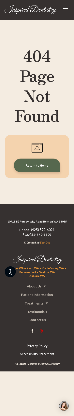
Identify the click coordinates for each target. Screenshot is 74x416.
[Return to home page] (30, 10)
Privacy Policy (37, 346)
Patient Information (37, 295)
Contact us (37, 320)
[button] (37, 165)
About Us (34, 286)
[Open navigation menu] (65, 10)
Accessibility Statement (37, 354)
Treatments (34, 303)
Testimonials (37, 312)
